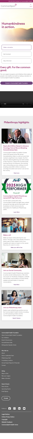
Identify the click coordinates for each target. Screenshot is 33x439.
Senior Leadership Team (8, 355)
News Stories (5, 386)
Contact (4, 365)
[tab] (16, 47)
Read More (16, 284)
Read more (16, 173)
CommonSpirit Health (26, 1)
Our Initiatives (5, 337)
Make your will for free (16, 247)
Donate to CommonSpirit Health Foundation (16, 83)
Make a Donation (6, 378)
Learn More (16, 212)
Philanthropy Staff (6, 358)
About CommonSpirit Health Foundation (12, 335)
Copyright (4, 419)
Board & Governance (7, 340)
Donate (6, 398)
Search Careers (16, 318)
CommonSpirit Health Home (10, 424)
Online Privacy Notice (8, 417)
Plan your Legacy (6, 376)
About (3, 353)
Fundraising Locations (7, 360)
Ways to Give (5, 373)
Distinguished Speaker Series (9, 345)
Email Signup (5, 391)
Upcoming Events (6, 389)
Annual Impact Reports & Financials (10, 363)
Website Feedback (7, 422)
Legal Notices (6, 414)
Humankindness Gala (7, 342)
